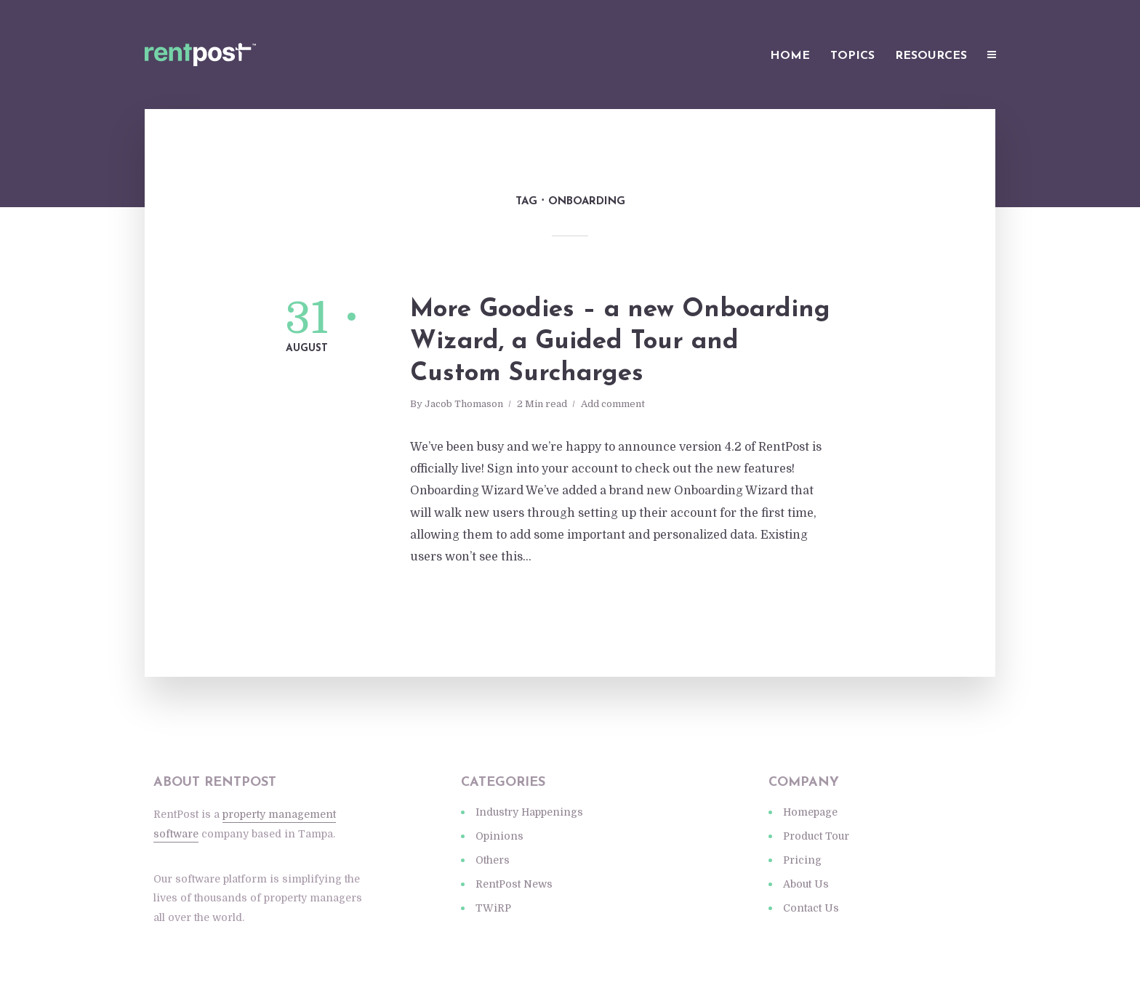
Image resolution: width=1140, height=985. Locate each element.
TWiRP (493, 908)
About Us (806, 884)
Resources (931, 56)
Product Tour (816, 836)
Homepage (810, 812)
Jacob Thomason (464, 403)
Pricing (802, 860)
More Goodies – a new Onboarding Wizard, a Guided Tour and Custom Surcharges (620, 342)
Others (492, 860)
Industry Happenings (529, 812)
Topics (852, 56)
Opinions (499, 836)
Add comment (613, 403)
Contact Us (811, 908)
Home (790, 56)
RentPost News (514, 884)
